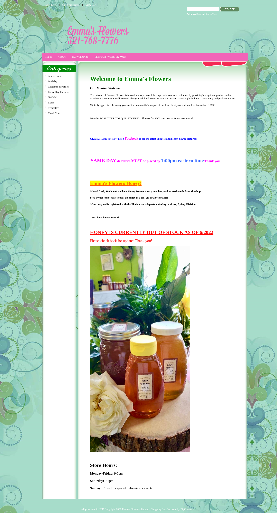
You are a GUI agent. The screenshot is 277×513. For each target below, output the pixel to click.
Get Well (52, 97)
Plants (51, 102)
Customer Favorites (58, 86)
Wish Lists (50, 4)
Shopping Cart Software (163, 509)
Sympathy (53, 107)
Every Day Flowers (58, 91)
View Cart (90, 4)
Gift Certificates (71, 4)
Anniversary (54, 75)
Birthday (52, 81)
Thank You (54, 113)
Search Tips (210, 14)
